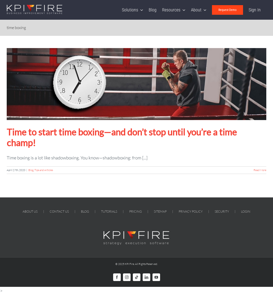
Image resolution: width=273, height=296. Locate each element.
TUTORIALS (109, 211)
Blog (31, 170)
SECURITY (222, 211)
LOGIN (245, 211)
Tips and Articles (43, 170)
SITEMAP (160, 211)
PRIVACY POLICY (191, 211)
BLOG (85, 211)
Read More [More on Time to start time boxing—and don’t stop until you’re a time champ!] (260, 170)
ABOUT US (30, 211)
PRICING (135, 211)
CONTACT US (59, 211)
